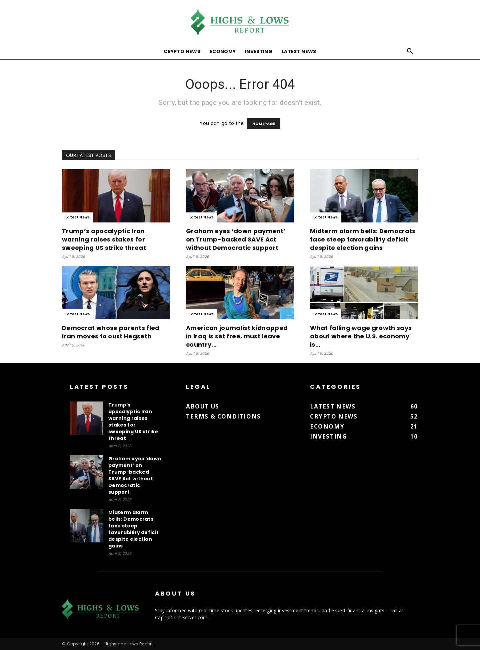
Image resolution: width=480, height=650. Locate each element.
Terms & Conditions (223, 416)
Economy (223, 51)
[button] (410, 52)
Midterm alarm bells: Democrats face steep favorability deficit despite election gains (363, 239)
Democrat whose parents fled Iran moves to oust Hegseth (111, 332)
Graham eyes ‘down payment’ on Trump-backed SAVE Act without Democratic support (235, 239)
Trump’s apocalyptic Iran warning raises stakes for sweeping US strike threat (104, 239)
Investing (258, 51)
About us (202, 406)
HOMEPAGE (263, 123)
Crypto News (182, 51)
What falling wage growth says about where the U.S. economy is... (361, 336)
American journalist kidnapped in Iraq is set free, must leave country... (237, 336)
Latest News (299, 51)
